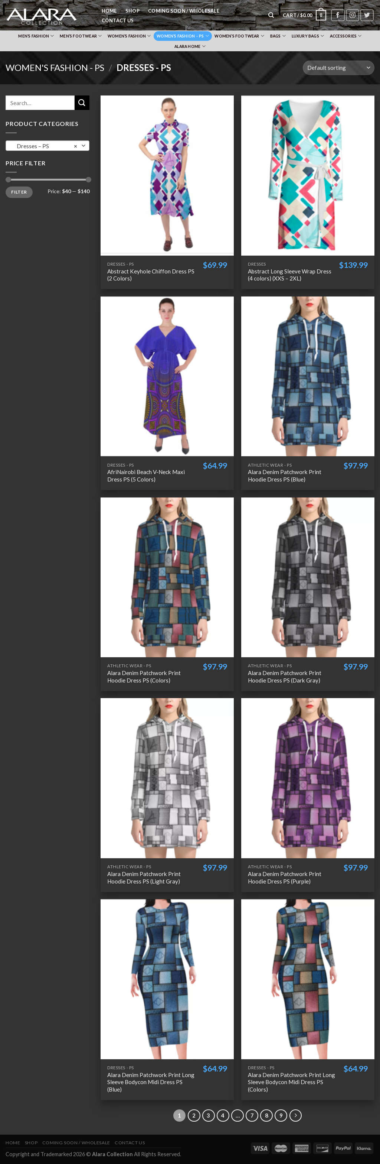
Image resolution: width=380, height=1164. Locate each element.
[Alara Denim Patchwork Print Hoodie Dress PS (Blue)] (307, 376)
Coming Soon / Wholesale (183, 11)
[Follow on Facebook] (337, 15)
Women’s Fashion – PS (183, 35)
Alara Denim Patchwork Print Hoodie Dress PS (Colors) (144, 676)
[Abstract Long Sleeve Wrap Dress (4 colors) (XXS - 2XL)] (307, 175)
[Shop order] (338, 68)
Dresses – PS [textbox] (45, 146)
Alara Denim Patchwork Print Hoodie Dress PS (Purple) (284, 877)
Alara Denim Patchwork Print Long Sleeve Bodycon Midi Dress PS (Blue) (150, 1082)
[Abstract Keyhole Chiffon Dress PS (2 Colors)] (167, 175)
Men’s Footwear (81, 35)
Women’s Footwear (239, 35)
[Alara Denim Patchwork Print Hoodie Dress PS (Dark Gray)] (307, 577)
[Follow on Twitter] (367, 15)
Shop (132, 11)
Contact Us (118, 20)
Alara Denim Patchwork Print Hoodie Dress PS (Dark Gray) (284, 676)
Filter (19, 192)
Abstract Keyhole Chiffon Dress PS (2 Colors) (150, 275)
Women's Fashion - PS (55, 67)
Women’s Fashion (129, 35)
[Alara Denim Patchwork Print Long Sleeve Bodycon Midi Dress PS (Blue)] (167, 979)
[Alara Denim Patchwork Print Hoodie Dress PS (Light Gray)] (167, 778)
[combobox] (47, 145)
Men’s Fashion (36, 35)
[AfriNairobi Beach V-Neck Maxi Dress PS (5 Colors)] (167, 376)
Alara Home (190, 46)
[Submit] (82, 102)
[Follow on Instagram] (352, 15)
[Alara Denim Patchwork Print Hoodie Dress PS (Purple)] (307, 778)
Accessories (346, 35)
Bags (278, 35)
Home (109, 11)
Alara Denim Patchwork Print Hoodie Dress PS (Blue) (284, 475)
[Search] (271, 15)
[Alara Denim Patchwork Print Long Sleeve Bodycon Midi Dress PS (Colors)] (307, 979)
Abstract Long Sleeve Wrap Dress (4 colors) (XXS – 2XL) (289, 275)
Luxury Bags (308, 35)
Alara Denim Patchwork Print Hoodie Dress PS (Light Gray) (144, 877)
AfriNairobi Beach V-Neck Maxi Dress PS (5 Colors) (146, 475)
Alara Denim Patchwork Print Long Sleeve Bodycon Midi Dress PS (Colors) (291, 1082)
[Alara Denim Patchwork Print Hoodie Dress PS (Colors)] (167, 577)
